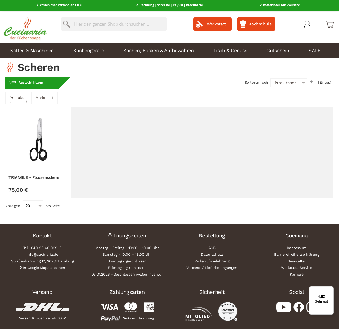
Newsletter (296, 260)
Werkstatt (216, 22)
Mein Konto (307, 23)
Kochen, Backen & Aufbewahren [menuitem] (158, 49)
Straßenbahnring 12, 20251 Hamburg (42, 260)
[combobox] (114, 23)
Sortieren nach (256, 81)
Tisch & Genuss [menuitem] (230, 49)
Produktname (285, 82)
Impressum (296, 247)
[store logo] (24, 26)
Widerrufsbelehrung (212, 260)
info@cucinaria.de (42, 253)
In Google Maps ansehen (44, 266)
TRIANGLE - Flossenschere (33, 176)
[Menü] (330, 289)
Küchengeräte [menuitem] (88, 49)
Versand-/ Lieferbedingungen (211, 266)
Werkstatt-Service (296, 266)
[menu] (169, 49)
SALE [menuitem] (314, 49)
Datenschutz (212, 253)
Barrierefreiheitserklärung (296, 253)
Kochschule (260, 22)
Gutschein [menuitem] (277, 49)
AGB (212, 247)
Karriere (297, 273)
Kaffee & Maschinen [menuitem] (32, 49)
